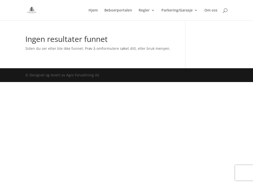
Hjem (93, 10)
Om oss (210, 10)
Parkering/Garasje (177, 10)
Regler (144, 10)
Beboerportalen (118, 10)
